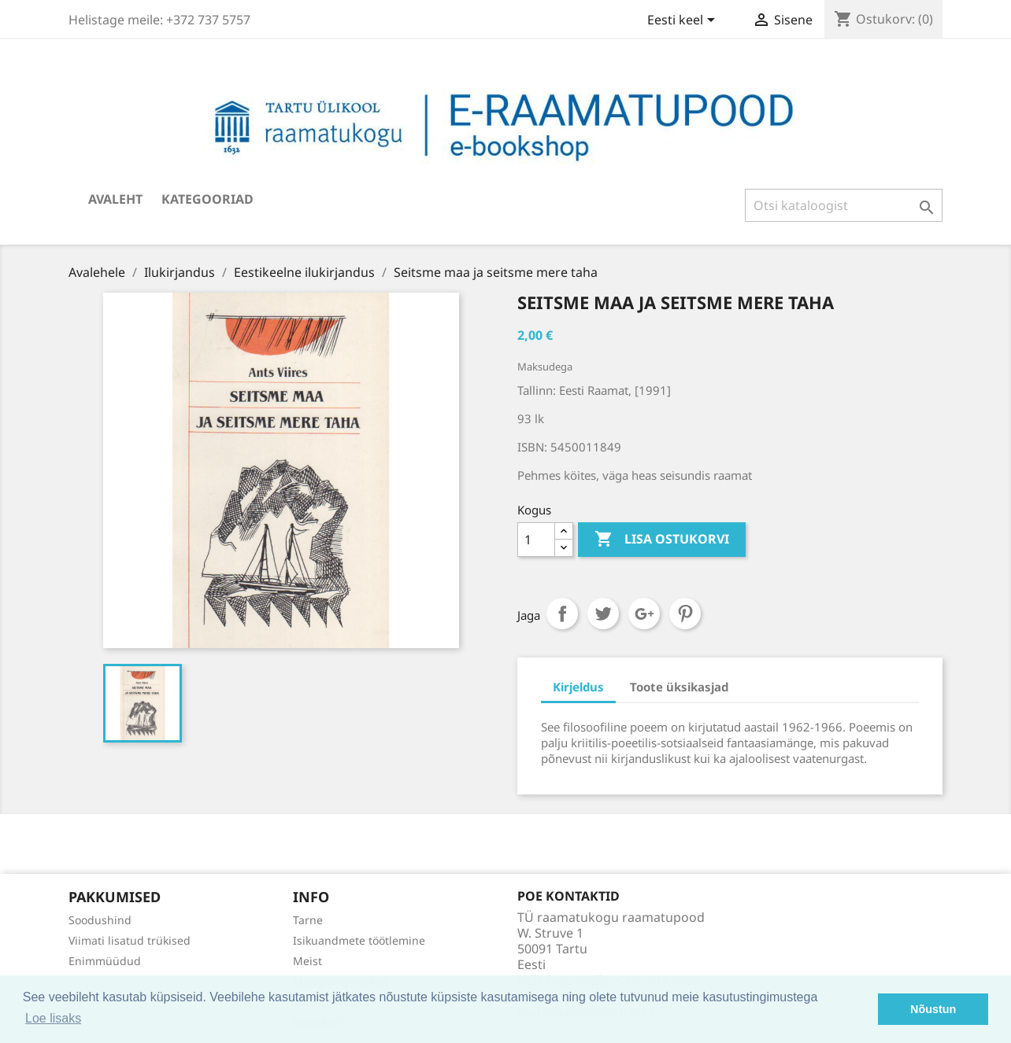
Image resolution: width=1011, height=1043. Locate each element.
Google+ (644, 613)
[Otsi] (843, 205)
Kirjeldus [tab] (578, 687)
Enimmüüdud (105, 960)
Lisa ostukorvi (661, 539)
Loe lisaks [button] (53, 1018)
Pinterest (685, 613)
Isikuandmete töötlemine (359, 940)
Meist (307, 960)
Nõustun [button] (933, 1009)
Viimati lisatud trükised (130, 940)
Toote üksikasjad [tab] (679, 687)
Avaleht (115, 199)
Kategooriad (207, 199)
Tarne (308, 919)
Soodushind (100, 919)
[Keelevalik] (683, 21)
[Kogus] (536, 539)
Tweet (603, 613)
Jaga (562, 613)
